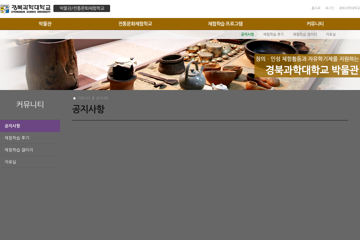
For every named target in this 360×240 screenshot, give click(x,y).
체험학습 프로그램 (225, 24)
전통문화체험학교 (135, 24)
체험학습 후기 (16, 138)
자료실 (10, 162)
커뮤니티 (315, 24)
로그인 (329, 8)
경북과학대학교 (349, 8)
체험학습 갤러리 (18, 150)
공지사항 (12, 126)
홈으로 (315, 8)
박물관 (45, 24)
